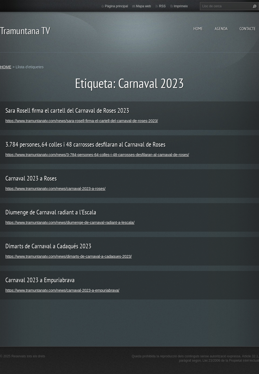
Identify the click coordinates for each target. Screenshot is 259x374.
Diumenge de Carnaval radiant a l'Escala (50, 212)
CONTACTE (248, 28)
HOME (198, 28)
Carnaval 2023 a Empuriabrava (40, 280)
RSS (162, 6)
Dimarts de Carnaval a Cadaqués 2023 (48, 246)
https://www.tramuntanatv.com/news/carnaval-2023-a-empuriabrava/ (62, 290)
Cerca (254, 6)
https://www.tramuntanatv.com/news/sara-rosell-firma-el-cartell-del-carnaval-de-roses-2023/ (81, 121)
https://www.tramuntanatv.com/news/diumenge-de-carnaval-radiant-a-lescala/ (69, 222)
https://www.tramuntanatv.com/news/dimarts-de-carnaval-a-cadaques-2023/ (68, 256)
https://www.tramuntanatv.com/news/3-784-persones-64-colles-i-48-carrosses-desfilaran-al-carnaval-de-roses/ (97, 155)
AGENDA (221, 28)
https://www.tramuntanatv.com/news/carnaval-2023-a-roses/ (55, 188)
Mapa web (143, 6)
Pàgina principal (116, 6)
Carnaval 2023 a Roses (31, 178)
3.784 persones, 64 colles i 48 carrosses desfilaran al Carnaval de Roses (85, 144)
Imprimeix (181, 6)
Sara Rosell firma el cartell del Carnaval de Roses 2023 (67, 110)
